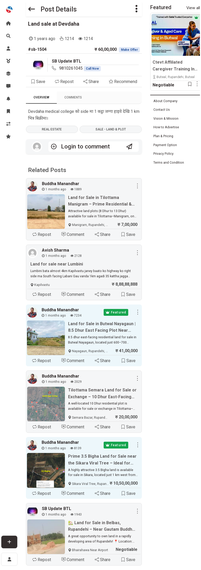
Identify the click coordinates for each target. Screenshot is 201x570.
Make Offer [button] (129, 50)
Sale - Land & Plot (111, 129)
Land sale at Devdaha (53, 24)
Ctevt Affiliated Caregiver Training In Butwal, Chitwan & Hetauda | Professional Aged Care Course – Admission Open (175, 66)
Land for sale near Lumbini (56, 264)
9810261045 (80, 68)
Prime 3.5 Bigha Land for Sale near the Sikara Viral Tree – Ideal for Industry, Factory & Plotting (102, 460)
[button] (136, 9)
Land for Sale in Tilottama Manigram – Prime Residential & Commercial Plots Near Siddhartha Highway (102, 201)
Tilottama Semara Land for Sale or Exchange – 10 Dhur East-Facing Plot (102, 394)
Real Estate (52, 129)
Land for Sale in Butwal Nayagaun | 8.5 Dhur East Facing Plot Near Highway (102, 327)
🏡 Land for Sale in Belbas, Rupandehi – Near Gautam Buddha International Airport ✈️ (101, 527)
